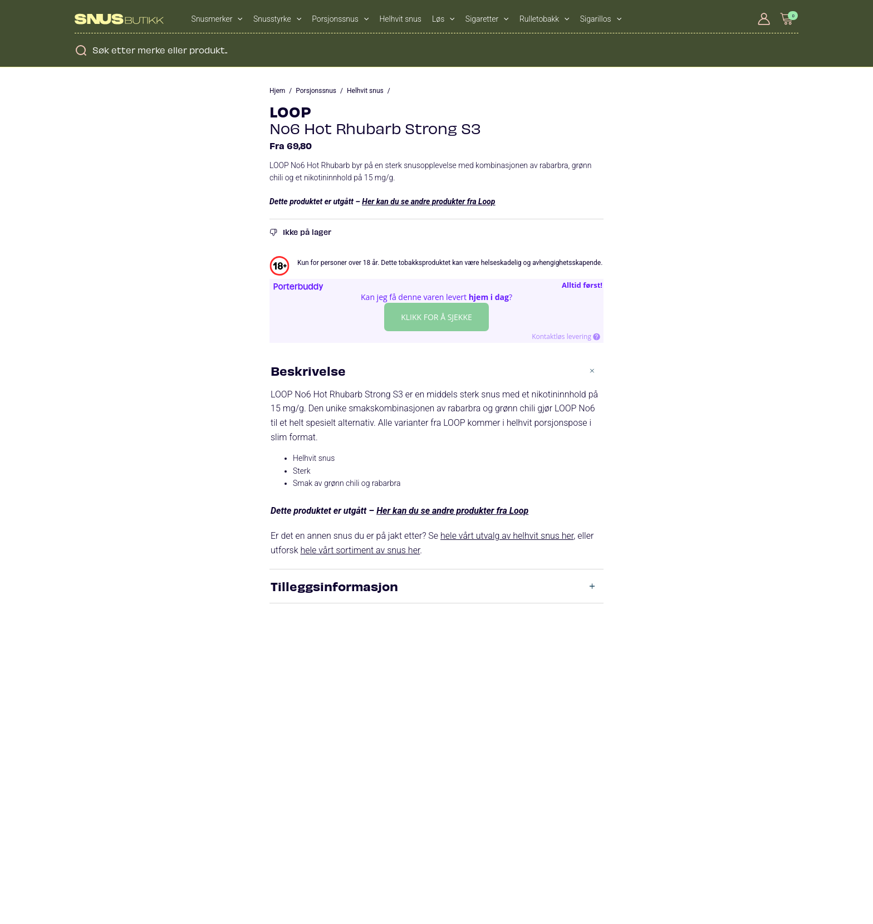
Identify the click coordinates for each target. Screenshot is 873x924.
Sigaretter (487, 19)
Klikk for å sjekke (436, 317)
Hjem (277, 91)
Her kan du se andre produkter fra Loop (428, 201)
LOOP (290, 111)
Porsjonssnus (340, 19)
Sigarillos (600, 19)
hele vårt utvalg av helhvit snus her (506, 535)
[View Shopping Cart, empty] (787, 18)
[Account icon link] (764, 19)
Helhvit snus (400, 18)
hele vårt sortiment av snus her (360, 550)
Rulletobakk (544, 19)
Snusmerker (217, 19)
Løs (443, 19)
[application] (237, 19)
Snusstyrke (277, 19)
